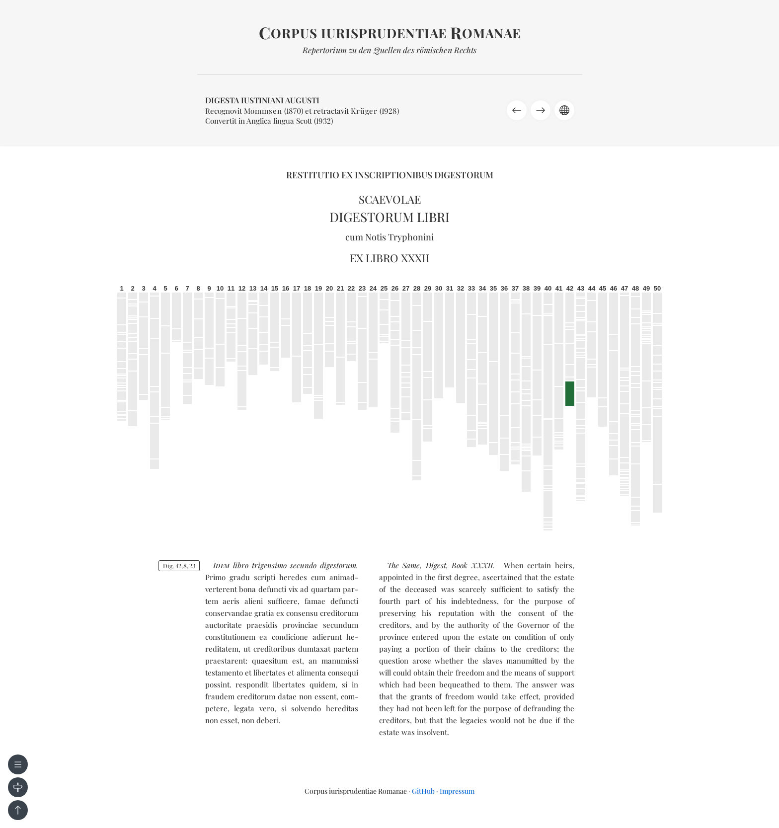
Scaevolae (390, 199)
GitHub (423, 791)
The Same (403, 565)
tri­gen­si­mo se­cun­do (284, 565)
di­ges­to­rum (338, 565)
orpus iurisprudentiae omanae (390, 33)
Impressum (457, 791)
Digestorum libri (389, 217)
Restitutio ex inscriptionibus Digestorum (389, 175)
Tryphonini (411, 237)
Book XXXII (472, 565)
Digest (436, 565)
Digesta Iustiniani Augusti (262, 100)
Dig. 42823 (179, 566)
